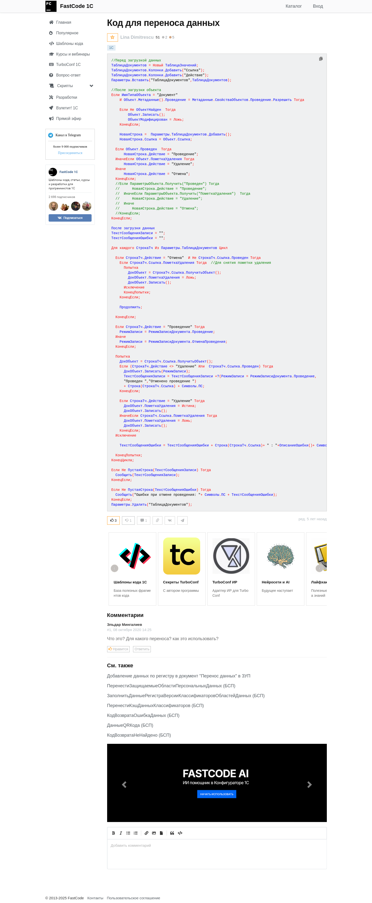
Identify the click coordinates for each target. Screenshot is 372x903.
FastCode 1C (76, 6)
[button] (123, 783)
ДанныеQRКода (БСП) (130, 725)
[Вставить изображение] (154, 833)
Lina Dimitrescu (137, 37)
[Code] (179, 833)
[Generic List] (128, 833)
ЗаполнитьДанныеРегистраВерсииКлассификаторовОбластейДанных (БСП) (186, 695)
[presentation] (217, 845)
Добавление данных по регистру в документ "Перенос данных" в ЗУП (179, 675)
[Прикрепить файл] (161, 833)
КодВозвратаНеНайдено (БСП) (139, 735)
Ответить (142, 649)
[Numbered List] (135, 833)
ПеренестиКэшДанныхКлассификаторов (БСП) (155, 705)
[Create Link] (146, 833)
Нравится (118, 649)
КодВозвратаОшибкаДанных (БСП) (143, 715)
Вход (318, 6)
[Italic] (121, 833)
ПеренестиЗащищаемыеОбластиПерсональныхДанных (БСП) (171, 685)
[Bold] (113, 833)
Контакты (95, 898)
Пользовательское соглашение (133, 898)
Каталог (294, 6)
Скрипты (61, 86)
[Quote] (172, 833)
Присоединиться (70, 153)
